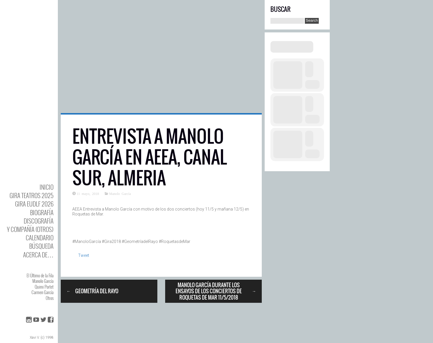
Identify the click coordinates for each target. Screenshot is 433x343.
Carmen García (43, 292)
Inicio (47, 186)
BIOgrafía (42, 212)
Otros (50, 298)
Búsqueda (41, 245)
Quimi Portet (44, 286)
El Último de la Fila (40, 275)
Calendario (40, 237)
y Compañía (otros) (30, 229)
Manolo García (43, 281)
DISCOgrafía (39, 220)
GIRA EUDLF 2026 (34, 203)
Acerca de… (38, 254)
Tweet (83, 255)
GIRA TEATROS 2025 (32, 195)
